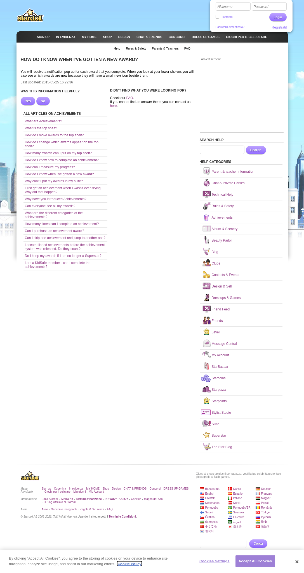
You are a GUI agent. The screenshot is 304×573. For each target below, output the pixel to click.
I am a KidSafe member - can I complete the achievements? (58, 265)
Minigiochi (79, 491)
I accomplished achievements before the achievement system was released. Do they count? (65, 247)
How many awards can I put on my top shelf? (58, 153)
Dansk (237, 488)
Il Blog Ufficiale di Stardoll (60, 502)
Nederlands (212, 502)
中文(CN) (211, 526)
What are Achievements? (43, 121)
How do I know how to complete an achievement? (62, 160)
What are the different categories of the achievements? (54, 215)
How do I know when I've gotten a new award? (59, 174)
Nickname (225, 7)
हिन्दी (264, 521)
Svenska (238, 512)
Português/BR (242, 507)
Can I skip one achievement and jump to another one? (65, 238)
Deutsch (266, 488)
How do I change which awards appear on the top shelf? (62, 144)
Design (116, 488)
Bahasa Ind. (212, 488)
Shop (105, 488)
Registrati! (279, 27)
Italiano (237, 498)
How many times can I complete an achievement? (62, 224)
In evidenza (76, 488)
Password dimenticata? (230, 27)
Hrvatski (210, 498)
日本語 (237, 526)
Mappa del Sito (153, 499)
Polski (265, 502)
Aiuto (45, 509)
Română (266, 507)
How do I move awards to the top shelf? (54, 135)
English (210, 493)
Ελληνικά (238, 517)
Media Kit (67, 499)
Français (266, 493)
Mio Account (96, 491)
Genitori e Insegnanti (64, 509)
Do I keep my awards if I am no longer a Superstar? (63, 256)
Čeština (210, 517)
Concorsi (155, 488)
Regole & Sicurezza (91, 509)
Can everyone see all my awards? (50, 206)
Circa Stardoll (50, 499)
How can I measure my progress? (50, 167)
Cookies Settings (214, 563)
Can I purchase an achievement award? (54, 231)
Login (278, 17)
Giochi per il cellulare (57, 491)
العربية (237, 521)
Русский (266, 517)
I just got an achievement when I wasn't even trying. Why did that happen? (63, 190)
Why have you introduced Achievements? (55, 199)
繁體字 (265, 526)
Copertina (60, 488)
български (211, 521)
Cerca (258, 544)
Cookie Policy (129, 566)
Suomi (209, 512)
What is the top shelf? (41, 128)
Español (238, 493)
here (113, 106)
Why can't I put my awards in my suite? (54, 181)
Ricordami (227, 16)
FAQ (129, 98)
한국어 (209, 531)
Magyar (265, 498)
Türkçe (265, 512)
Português (211, 507)
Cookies (136, 499)
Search (255, 150)
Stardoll (30, 15)
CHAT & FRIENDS (135, 488)
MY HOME (93, 488)
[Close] (297, 563)
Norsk (237, 502)
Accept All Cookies (255, 563)
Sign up (46, 488)
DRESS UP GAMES (176, 488)
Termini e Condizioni (122, 516)
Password (261, 7)
